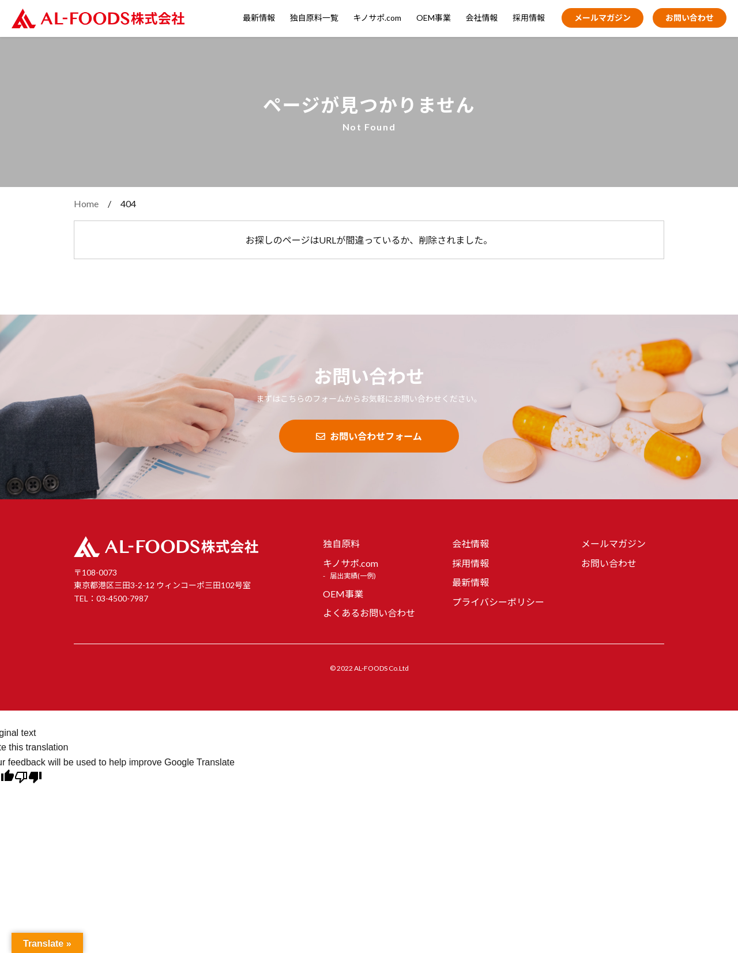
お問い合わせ (689, 18)
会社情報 (482, 18)
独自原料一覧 (314, 18)
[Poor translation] (28, 778)
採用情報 (529, 18)
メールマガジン (602, 18)
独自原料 (341, 543)
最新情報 (259, 18)
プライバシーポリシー (498, 601)
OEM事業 (433, 18)
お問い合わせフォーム (369, 436)
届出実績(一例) (353, 575)
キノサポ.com (377, 18)
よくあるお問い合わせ (369, 612)
